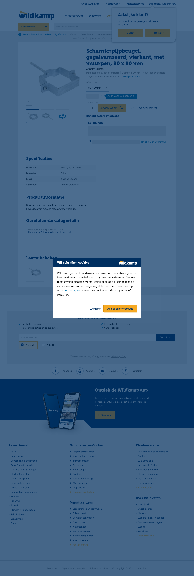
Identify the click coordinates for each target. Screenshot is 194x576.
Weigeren (95, 309)
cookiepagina (72, 290)
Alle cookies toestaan (120, 309)
